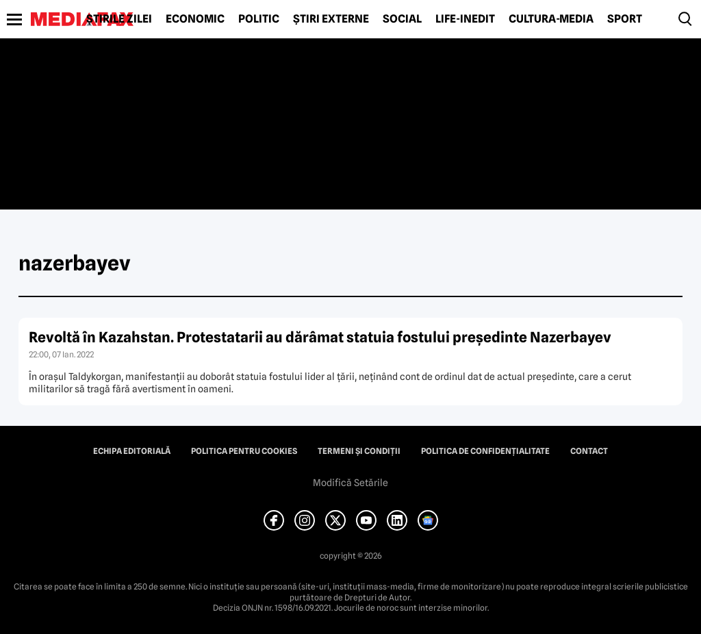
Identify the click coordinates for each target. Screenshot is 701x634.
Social (402, 19)
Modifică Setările (350, 482)
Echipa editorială (131, 451)
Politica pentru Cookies (244, 451)
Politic (258, 19)
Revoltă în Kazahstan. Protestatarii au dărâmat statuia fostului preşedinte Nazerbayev (320, 337)
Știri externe (331, 19)
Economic (195, 19)
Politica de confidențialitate (485, 451)
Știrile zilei (119, 19)
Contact (589, 451)
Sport (624, 19)
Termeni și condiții (359, 451)
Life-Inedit (465, 19)
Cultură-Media (551, 19)
